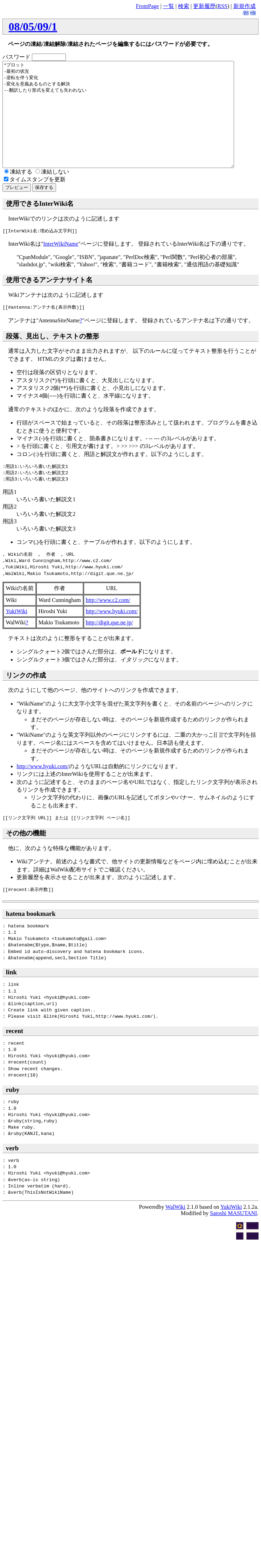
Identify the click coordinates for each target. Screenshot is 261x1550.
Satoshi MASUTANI (233, 1234)
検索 (183, 6)
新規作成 (244, 6)
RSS (222, 6)
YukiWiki (16, 632)
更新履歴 (204, 6)
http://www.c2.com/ (108, 621)
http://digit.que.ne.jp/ (109, 643)
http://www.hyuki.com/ (112, 632)
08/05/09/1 (32, 26)
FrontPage (147, 6)
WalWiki (175, 1228)
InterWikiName (60, 265)
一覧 (168, 6)
